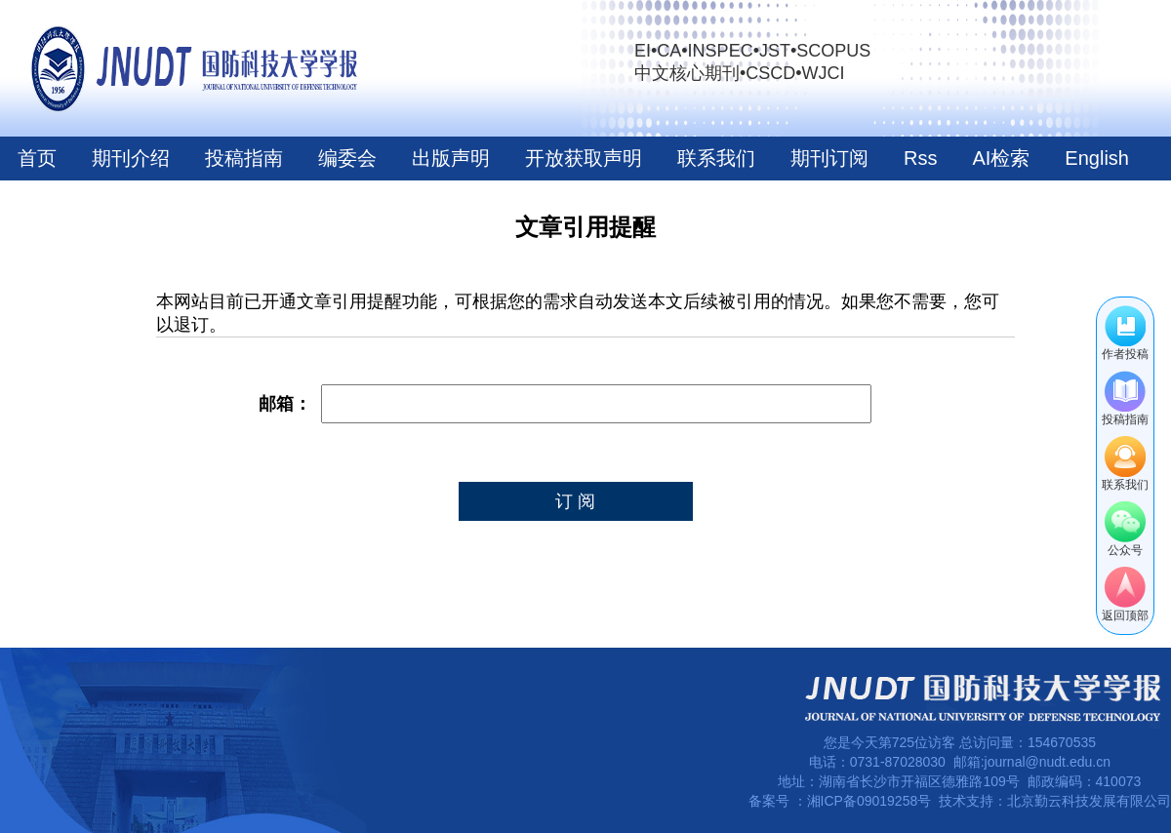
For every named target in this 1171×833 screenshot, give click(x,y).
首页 (37, 158)
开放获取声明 (583, 158)
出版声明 (451, 158)
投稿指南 (244, 158)
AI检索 (1001, 158)
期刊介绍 (131, 158)
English (1097, 158)
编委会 (347, 158)
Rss (920, 158)
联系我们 (716, 158)
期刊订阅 (829, 158)
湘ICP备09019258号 (869, 801)
